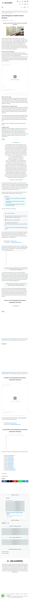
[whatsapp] (20, 481)
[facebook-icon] (17, 1)
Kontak (21, 593)
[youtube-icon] (25, 1)
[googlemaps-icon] (22, 4)
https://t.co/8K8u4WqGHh (13, 223)
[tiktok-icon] (27, 4)
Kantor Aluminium (5, 338)
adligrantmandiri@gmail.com (16, 242)
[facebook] (4, 481)
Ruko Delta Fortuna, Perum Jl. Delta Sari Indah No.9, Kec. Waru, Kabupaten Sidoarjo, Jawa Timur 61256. (15, 247)
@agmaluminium (16, 142)
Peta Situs (25, 593)
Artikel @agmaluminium (19, 285)
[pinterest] (15, 481)
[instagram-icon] (22, 1)
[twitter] (9, 481)
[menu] (3, 7)
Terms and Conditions (10, 593)
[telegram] (25, 481)
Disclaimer (17, 593)
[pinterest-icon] (25, 4)
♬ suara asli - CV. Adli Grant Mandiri (16, 179)
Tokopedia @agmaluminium (17, 269)
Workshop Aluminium (6, 372)
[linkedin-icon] (27, 1)
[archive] (5, 523)
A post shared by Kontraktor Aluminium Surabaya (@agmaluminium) (15, 93)
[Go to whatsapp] (2, 595)
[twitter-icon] (20, 1)
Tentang (4, 593)
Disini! (15, 208)
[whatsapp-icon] (20, 4)
